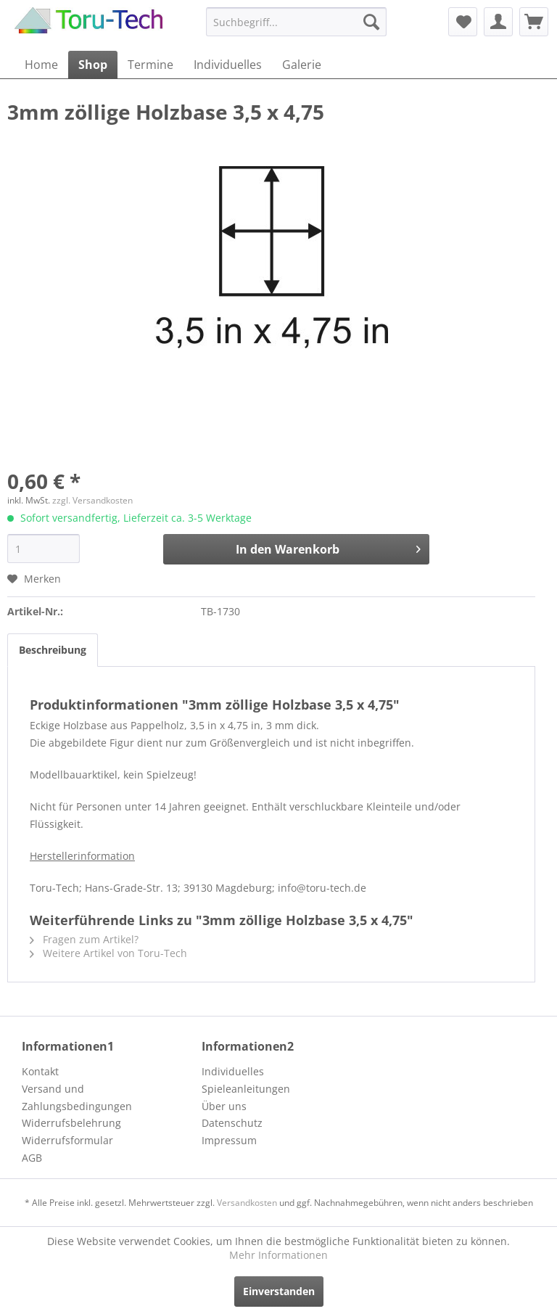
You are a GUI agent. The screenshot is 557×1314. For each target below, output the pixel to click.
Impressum (229, 1140)
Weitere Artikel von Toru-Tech (108, 953)
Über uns (224, 1106)
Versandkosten (247, 1202)
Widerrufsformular (67, 1140)
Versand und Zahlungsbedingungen (77, 1097)
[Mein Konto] (498, 21)
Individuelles (233, 1071)
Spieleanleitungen (246, 1089)
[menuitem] (296, 21)
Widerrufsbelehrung (71, 1123)
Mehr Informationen (278, 1255)
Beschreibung (52, 650)
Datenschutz (232, 1123)
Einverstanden (279, 1291)
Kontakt (40, 1071)
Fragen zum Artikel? (84, 939)
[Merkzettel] (462, 21)
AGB (32, 1158)
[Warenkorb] (533, 21)
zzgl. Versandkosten (92, 500)
